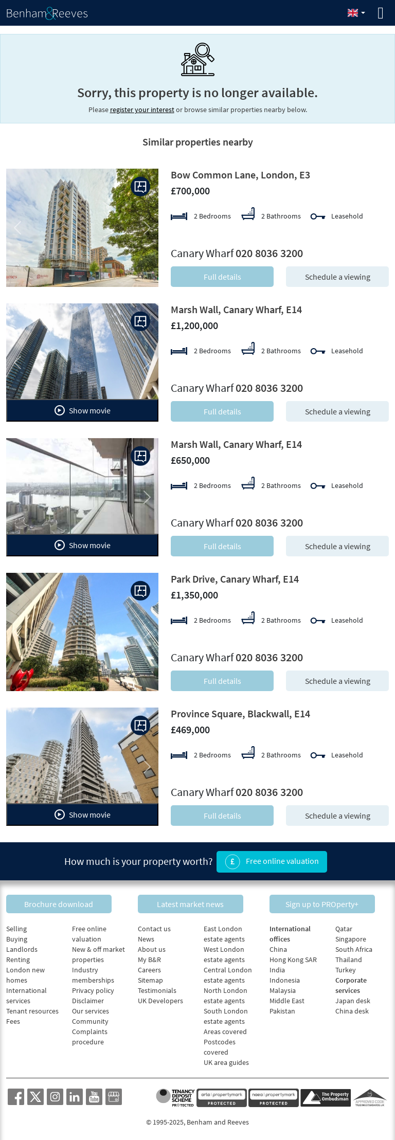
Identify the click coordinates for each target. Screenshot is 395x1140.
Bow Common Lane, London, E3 (240, 174)
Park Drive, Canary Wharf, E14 (235, 578)
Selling (16, 926)
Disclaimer (88, 998)
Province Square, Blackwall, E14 (240, 713)
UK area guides (226, 1060)
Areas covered (225, 1029)
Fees (13, 1019)
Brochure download (65, 901)
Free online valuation (272, 860)
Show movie (83, 410)
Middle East (287, 998)
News (146, 937)
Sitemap (150, 978)
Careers (149, 967)
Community (90, 1019)
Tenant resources (32, 1009)
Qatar (343, 926)
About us (152, 947)
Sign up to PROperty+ (329, 901)
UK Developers (160, 998)
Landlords (22, 947)
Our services (90, 1009)
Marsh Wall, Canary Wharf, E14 (236, 309)
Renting (18, 957)
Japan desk (352, 998)
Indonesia (285, 978)
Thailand (348, 957)
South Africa (353, 947)
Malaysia (283, 988)
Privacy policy (93, 988)
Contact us (154, 926)
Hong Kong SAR (293, 957)
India (277, 967)
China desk (352, 1009)
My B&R (149, 957)
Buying (16, 937)
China (278, 947)
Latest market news (197, 901)
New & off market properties (98, 952)
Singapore (350, 937)
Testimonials (157, 988)
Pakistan (282, 1009)
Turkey (345, 967)
